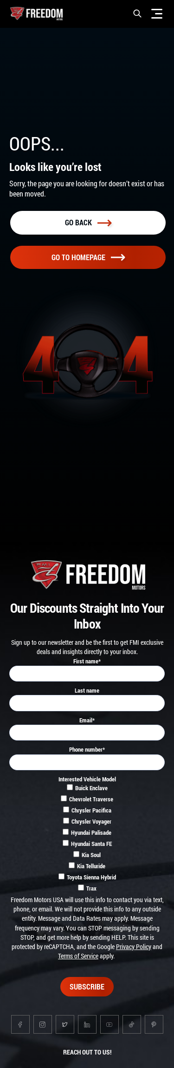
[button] (137, 13)
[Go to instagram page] (42, 1024)
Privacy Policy (133, 946)
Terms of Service (78, 955)
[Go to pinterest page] (154, 1024)
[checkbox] (87, 839)
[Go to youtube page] (109, 1024)
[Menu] (157, 13)
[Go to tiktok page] (131, 1024)
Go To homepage (88, 257)
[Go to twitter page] (65, 1024)
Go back (88, 222)
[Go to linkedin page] (87, 1024)
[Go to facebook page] (20, 1024)
